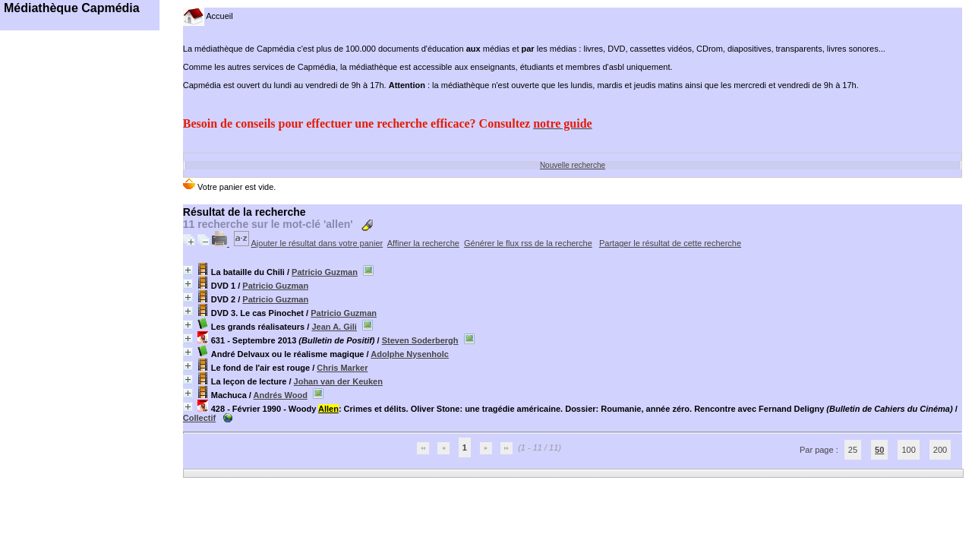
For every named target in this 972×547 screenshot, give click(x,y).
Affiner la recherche (423, 243)
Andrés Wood (281, 395)
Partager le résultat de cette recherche (670, 243)
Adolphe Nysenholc (410, 354)
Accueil (208, 16)
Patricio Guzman (325, 272)
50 (879, 449)
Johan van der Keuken (338, 381)
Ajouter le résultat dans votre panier (317, 243)
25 (852, 449)
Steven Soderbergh (420, 340)
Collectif (199, 417)
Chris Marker (342, 367)
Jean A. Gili (334, 326)
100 (908, 449)
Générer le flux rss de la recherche (528, 243)
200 (940, 449)
